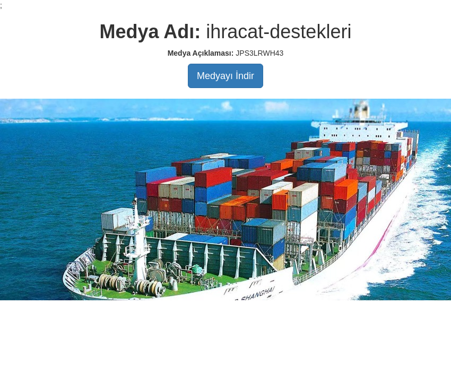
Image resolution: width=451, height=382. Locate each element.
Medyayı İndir (225, 76)
